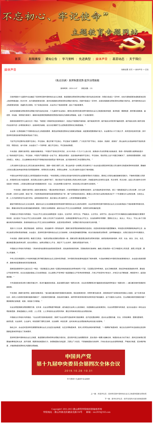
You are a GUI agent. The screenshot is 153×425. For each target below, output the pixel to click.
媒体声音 (138, 70)
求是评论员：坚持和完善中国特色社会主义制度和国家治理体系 (122, 394)
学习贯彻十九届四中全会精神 (78, 379)
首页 (130, 70)
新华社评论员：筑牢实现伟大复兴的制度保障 (129, 399)
